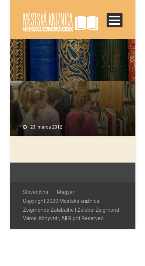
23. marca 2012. (46, 127)
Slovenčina (35, 192)
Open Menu (114, 20)
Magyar (66, 192)
